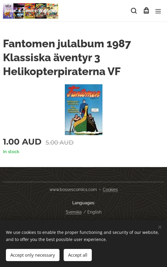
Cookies (110, 189)
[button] (133, 11)
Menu (158, 11)
